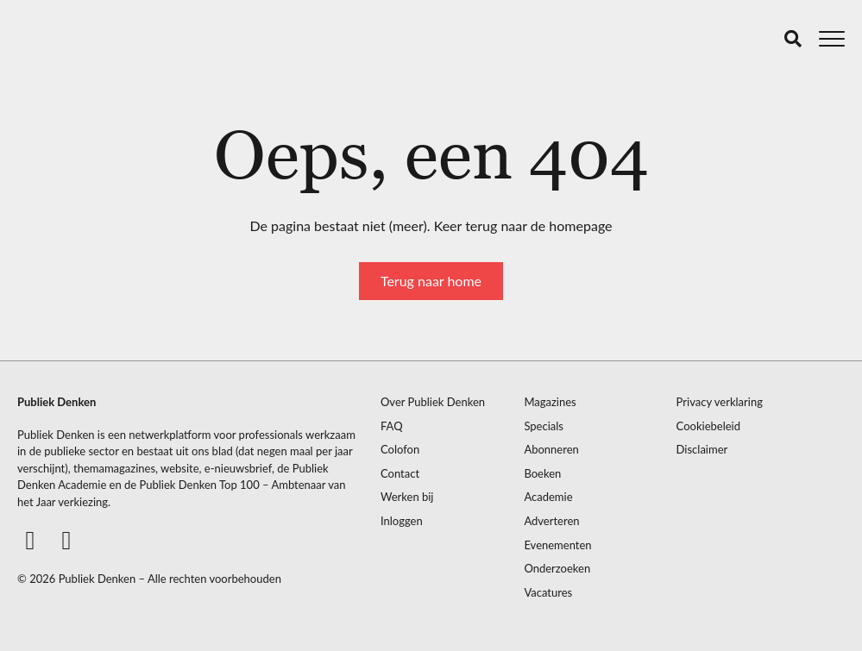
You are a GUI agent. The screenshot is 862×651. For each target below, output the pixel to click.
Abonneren (551, 449)
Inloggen (402, 521)
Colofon (400, 449)
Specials (543, 426)
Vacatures (548, 592)
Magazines (550, 402)
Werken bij (407, 497)
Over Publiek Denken (433, 402)
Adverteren (551, 521)
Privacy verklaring (719, 402)
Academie (548, 497)
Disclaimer (702, 449)
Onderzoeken (557, 568)
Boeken (542, 473)
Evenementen (557, 545)
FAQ (392, 426)
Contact (400, 473)
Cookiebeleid (708, 426)
